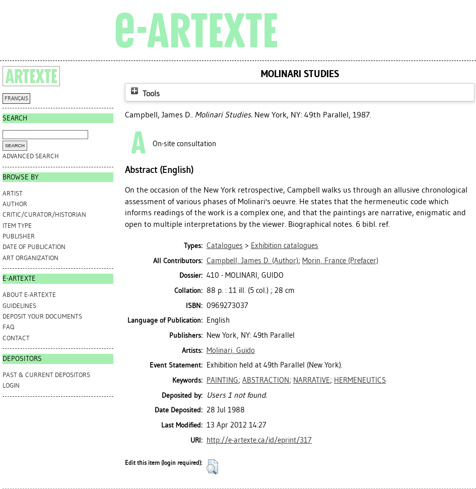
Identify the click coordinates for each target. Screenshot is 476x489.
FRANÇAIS (16, 98)
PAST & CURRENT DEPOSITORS (46, 375)
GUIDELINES (19, 306)
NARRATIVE (311, 380)
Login (11, 385)
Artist (13, 193)
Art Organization (30, 258)
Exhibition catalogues (284, 245)
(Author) (252, 260)
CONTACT (16, 338)
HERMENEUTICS (360, 380)
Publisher (19, 236)
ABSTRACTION (265, 380)
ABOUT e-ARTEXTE (29, 294)
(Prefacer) (340, 260)
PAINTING (222, 380)
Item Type (17, 225)
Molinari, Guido (231, 350)
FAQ (8, 327)
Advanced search (31, 156)
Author (15, 204)
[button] (212, 467)
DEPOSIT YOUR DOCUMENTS (42, 316)
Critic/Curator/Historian (44, 214)
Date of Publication (34, 247)
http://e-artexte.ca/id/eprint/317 (259, 440)
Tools (144, 93)
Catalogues (225, 245)
